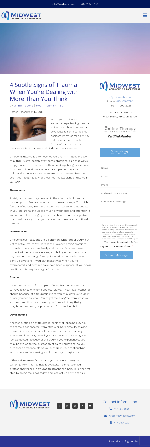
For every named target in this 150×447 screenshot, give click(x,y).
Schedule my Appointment (120, 152)
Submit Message (116, 255)
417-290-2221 (122, 422)
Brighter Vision (132, 441)
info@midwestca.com (65, 4)
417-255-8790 (89, 4)
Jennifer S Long (23, 105)
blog (38, 105)
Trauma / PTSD (53, 105)
